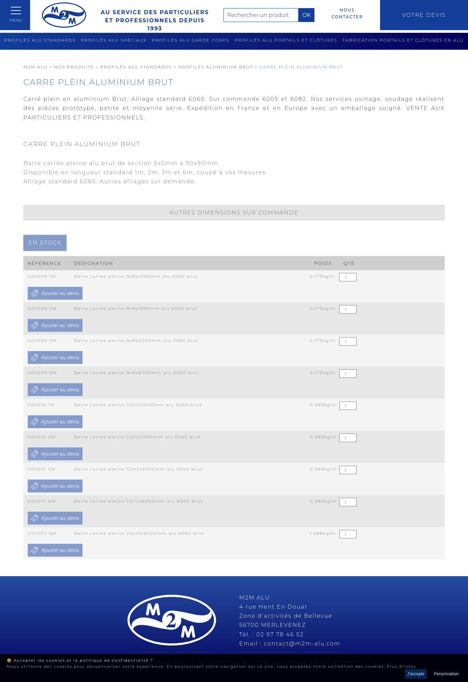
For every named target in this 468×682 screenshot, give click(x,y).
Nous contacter (347, 13)
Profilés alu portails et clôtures (286, 40)
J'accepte (415, 674)
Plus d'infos (401, 666)
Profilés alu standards (40, 40)
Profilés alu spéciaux (114, 40)
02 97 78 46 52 (280, 634)
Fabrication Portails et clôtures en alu (403, 40)
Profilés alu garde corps (191, 40)
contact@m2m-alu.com (302, 643)
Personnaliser (446, 674)
